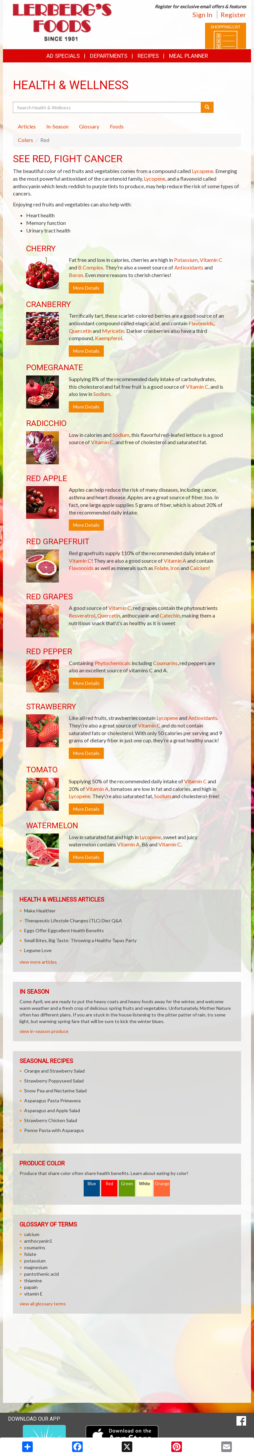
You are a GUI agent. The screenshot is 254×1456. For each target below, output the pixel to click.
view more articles (38, 962)
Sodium (101, 394)
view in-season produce (44, 1031)
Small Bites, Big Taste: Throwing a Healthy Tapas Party (80, 940)
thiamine (33, 1280)
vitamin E (33, 1293)
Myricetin (113, 331)
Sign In (202, 14)
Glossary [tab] (89, 126)
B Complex (90, 267)
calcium (31, 1234)
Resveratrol (82, 615)
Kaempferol (108, 338)
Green (127, 1183)
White (144, 1183)
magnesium (36, 1267)
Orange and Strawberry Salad (54, 1071)
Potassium (186, 260)
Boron (76, 275)
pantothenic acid (41, 1274)
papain (31, 1287)
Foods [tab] (117, 126)
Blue (92, 1183)
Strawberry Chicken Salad (50, 1120)
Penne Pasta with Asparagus (54, 1130)
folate (30, 1254)
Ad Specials (63, 56)
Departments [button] (108, 56)
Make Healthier (40, 910)
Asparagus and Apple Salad (52, 1110)
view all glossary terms (43, 1303)
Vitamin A (175, 560)
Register (233, 14)
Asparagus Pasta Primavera (52, 1100)
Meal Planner (188, 56)
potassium (35, 1260)
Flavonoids (201, 323)
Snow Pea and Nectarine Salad (55, 1090)
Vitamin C (211, 260)
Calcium (199, 568)
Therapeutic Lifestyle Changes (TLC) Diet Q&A (73, 920)
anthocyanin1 (38, 1241)
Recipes (148, 56)
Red (109, 1183)
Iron (175, 568)
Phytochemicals (113, 663)
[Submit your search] (207, 107)
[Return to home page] (62, 21)
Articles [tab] (27, 126)
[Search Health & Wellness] (107, 107)
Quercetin (80, 331)
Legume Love (38, 950)
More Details (86, 288)
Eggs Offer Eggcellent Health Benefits (64, 930)
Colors (25, 140)
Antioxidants (188, 267)
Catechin (170, 615)
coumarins (34, 1247)
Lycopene (202, 171)
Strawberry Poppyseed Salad (54, 1080)
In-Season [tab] (57, 126)
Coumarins (165, 663)
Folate (161, 568)
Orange (162, 1183)
